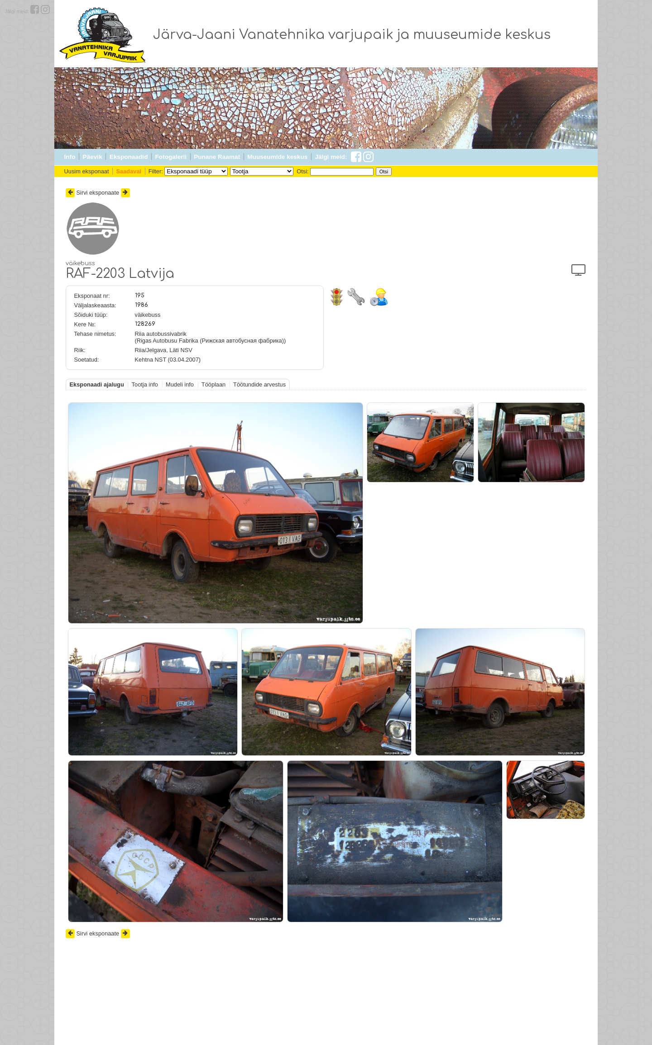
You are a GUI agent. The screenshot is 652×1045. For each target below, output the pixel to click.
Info (70, 156)
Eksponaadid (129, 156)
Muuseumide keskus (277, 156)
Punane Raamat (217, 156)
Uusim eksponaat (86, 171)
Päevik (92, 156)
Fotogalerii (171, 156)
